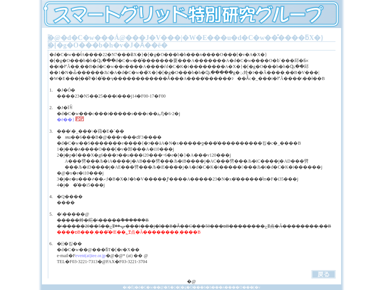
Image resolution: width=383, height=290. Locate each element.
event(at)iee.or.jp (90, 255)
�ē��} (70, 119)
